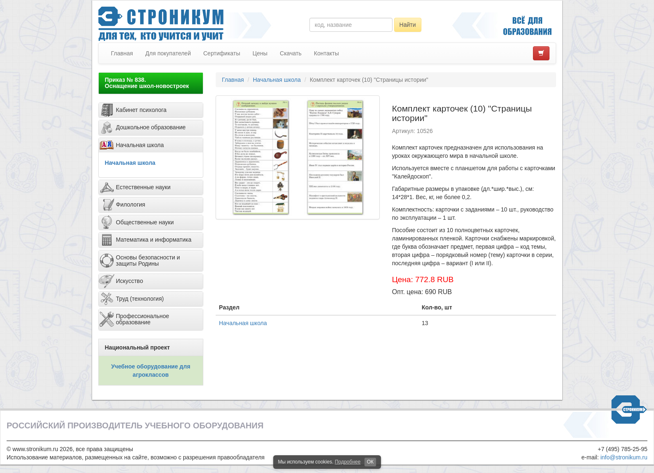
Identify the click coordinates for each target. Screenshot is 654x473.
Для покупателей (168, 53)
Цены (259, 53)
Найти (408, 24)
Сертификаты (221, 53)
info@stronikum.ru (623, 457)
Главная (122, 53)
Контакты (326, 53)
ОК (370, 462)
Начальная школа (130, 162)
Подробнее (347, 462)
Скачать (291, 53)
